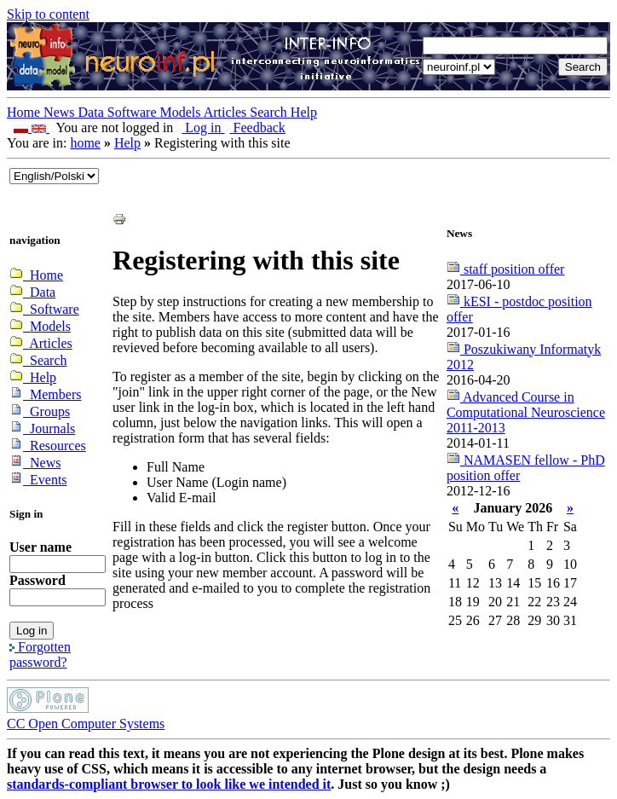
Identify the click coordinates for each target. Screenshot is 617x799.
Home (25, 112)
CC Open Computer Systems (85, 723)
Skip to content (48, 14)
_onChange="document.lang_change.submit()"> (54, 176)
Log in (200, 127)
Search (270, 112)
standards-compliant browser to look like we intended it (169, 784)
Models (182, 112)
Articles (227, 112)
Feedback (255, 127)
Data (92, 112)
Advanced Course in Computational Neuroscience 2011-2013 (526, 412)
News (60, 112)
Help (304, 112)
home (85, 143)
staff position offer (506, 269)
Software (133, 112)
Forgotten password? (40, 654)
